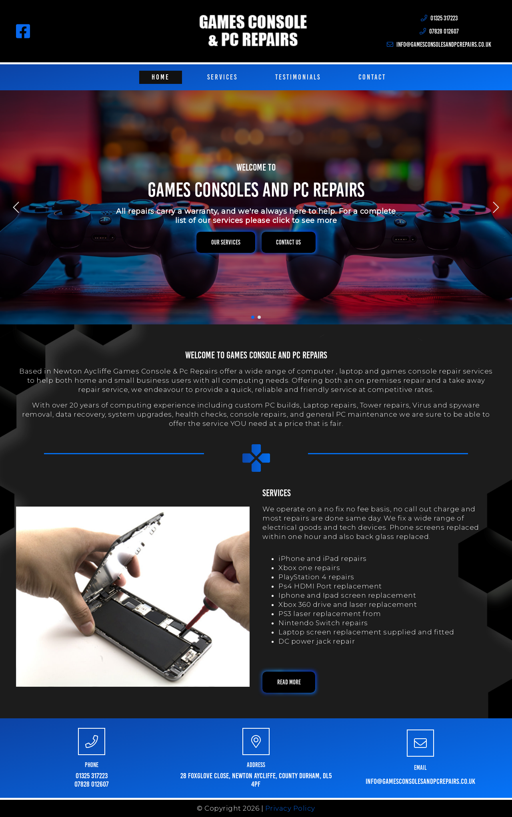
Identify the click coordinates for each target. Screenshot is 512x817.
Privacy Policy (290, 808)
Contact (372, 77)
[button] (225, 242)
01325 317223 (92, 775)
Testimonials (298, 77)
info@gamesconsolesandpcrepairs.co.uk (420, 781)
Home (161, 77)
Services (222, 77)
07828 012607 (91, 784)
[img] (16, 207)
